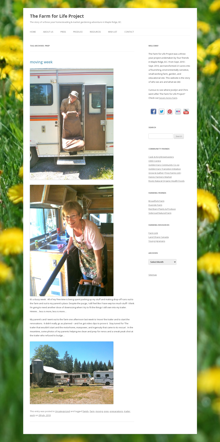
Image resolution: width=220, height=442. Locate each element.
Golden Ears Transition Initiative (165, 168)
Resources (95, 31)
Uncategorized (62, 411)
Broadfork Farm (156, 200)
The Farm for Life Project (57, 16)
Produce (78, 31)
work (32, 415)
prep (106, 411)
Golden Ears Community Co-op (164, 164)
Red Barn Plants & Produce (162, 208)
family (86, 411)
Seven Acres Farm (168, 97)
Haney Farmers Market (160, 176)
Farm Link (153, 233)
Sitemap (153, 274)
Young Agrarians (157, 241)
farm (92, 411)
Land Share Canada (159, 237)
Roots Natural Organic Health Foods (167, 180)
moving (99, 411)
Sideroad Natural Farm (160, 212)
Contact (129, 31)
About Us (48, 31)
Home (33, 31)
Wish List (112, 31)
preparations (116, 411)
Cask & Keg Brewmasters (161, 156)
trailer (127, 411)
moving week (41, 61)
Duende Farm (155, 204)
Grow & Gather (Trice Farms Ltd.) (165, 172)
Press (63, 31)
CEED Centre (155, 160)
